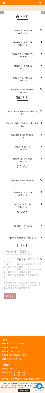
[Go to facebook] (39, 386)
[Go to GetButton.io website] (39, 390)
